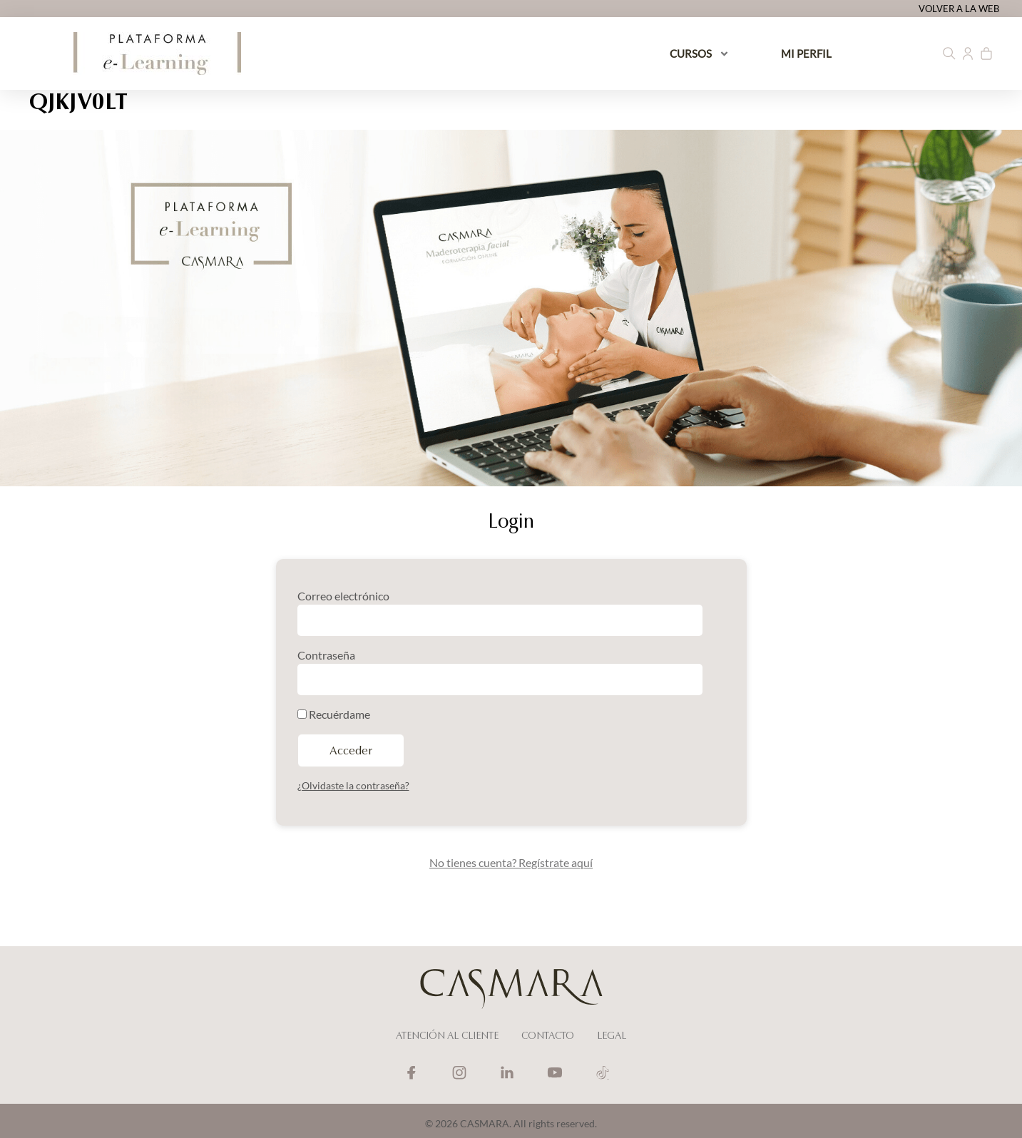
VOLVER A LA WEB (959, 8)
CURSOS (700, 53)
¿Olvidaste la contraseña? (353, 785)
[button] (949, 53)
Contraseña (326, 655)
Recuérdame (333, 714)
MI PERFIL (806, 53)
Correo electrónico (343, 596)
